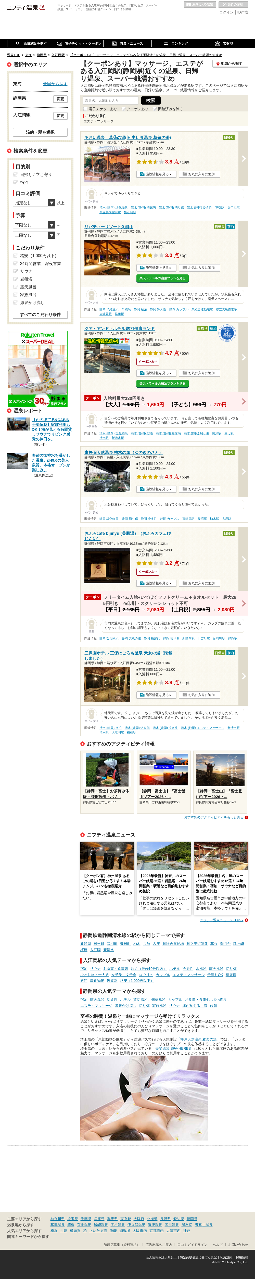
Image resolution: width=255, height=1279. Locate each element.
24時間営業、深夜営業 (40, 263)
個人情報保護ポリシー (161, 1257)
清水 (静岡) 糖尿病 (143, 207)
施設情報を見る (157, 174)
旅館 (83, 981)
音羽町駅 (219, 638)
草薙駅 (219, 207)
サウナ (95, 969)
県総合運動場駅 (202, 309)
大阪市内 (140, 1231)
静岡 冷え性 (158, 309)
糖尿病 (231, 975)
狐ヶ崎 (238, 944)
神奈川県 (57, 1219)
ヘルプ (218, 1245)
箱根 (70, 1225)
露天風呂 (216, 969)
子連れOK (215, 975)
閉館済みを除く (170, 109)
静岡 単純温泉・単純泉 (115, 309)
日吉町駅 (204, 638)
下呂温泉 (118, 1225)
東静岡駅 (105, 314)
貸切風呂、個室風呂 (149, 999)
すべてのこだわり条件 (40, 314)
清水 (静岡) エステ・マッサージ (202, 728)
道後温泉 (155, 1225)
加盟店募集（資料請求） (122, 1245)
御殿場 (124, 1231)
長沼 (146, 944)
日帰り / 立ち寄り (36, 174)
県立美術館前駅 (110, 212)
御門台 (225, 944)
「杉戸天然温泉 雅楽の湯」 (199, 1039)
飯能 (113, 1231)
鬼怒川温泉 (204, 1225)
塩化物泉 (97, 981)
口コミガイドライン (192, 1245)
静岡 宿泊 (140, 309)
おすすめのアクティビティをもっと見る (214, 817)
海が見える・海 (194, 1006)
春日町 (125, 944)
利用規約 (226, 1257)
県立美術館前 (197, 944)
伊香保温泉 (136, 1225)
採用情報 (242, 1257)
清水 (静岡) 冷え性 (199, 207)
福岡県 (192, 1219)
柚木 (137, 944)
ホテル (174, 969)
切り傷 (231, 969)
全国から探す (55, 83)
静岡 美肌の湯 (131, 638)
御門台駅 (233, 207)
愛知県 (178, 1219)
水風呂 (201, 969)
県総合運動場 (173, 944)
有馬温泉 (84, 1225)
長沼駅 (202, 519)
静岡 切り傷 (130, 519)
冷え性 (188, 969)
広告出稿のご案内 (159, 1245)
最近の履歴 (233, 4)
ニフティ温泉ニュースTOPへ (221, 920)
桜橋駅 (131, 732)
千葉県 (86, 1219)
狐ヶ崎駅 (130, 212)
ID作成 (242, 12)
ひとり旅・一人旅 (94, 975)
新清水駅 (118, 438)
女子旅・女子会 (123, 975)
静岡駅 (232, 638)
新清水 (108, 950)
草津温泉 (57, 1225)
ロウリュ (146, 975)
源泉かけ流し (125, 1006)
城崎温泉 (101, 1225)
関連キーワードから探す (28, 1237)
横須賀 (75, 1231)
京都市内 (156, 1231)
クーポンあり (137, 109)
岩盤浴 (112, 981)
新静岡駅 (188, 638)
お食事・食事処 (115, 969)
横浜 (54, 1231)
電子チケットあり (103, 109)
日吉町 (99, 944)
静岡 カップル (178, 309)
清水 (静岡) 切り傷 (171, 207)
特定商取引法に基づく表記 (198, 1257)
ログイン (226, 12)
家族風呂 (159, 1006)
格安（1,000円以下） (137, 981)
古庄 (156, 944)
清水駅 (104, 438)
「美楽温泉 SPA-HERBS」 (173, 1048)
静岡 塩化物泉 (109, 519)
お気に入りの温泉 (200, 4)
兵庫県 (99, 1219)
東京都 (125, 1219)
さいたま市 (98, 1231)
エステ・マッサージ (189, 975)
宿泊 (83, 969)
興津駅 (216, 433)
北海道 (152, 1219)
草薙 (214, 944)
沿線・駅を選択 (40, 132)
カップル (163, 975)
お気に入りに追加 (201, 174)
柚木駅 (214, 519)
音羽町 (112, 944)
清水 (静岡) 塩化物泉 (113, 207)
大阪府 (139, 1219)
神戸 (186, 1231)
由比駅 (229, 433)
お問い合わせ (238, 1245)
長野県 (165, 1219)
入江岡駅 (118, 732)
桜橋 (83, 950)
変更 (60, 99)
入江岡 (95, 950)
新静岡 (85, 944)
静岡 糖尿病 (152, 638)
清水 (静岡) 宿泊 (142, 433)
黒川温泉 (172, 1225)
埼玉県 (72, 1219)
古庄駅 (226, 519)
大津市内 (173, 1231)
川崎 (63, 1231)
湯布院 (187, 1225)
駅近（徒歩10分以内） (149, 969)
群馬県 (112, 1219)
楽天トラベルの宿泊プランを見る (162, 278)
